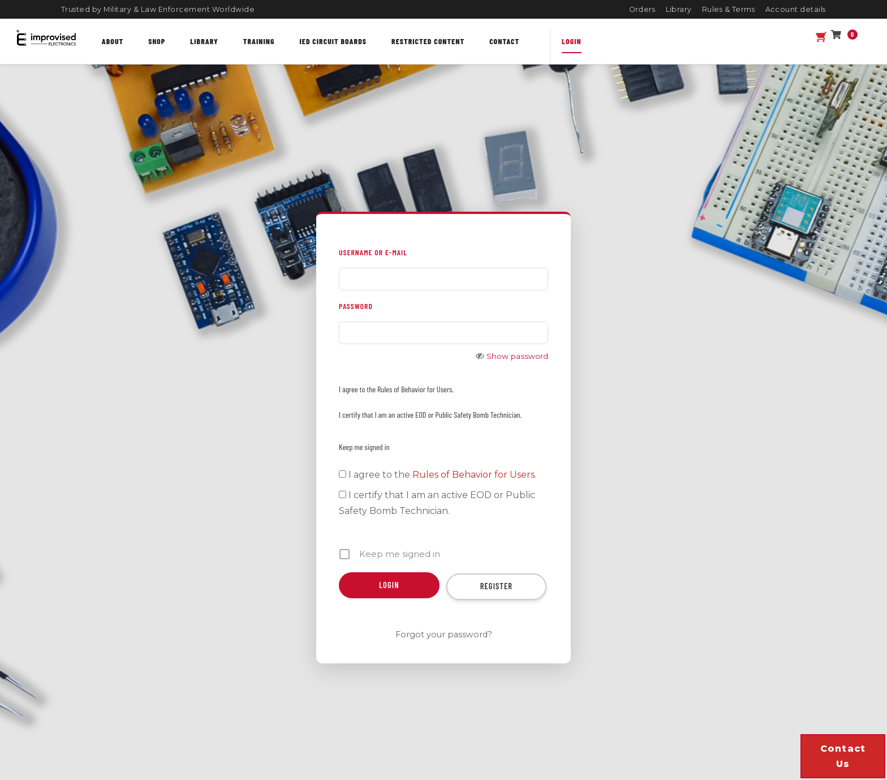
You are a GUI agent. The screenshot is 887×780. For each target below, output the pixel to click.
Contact (504, 41)
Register (496, 586)
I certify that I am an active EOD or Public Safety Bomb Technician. (430, 414)
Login (572, 41)
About (112, 41)
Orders (642, 9)
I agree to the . (437, 474)
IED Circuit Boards (333, 41)
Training (259, 41)
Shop (156, 41)
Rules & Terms (728, 9)
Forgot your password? (443, 634)
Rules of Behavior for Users (473, 474)
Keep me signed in (364, 447)
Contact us (843, 756)
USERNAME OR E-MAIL (373, 252)
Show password (517, 356)
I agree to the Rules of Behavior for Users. (396, 389)
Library (679, 9)
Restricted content (427, 41)
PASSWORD (356, 306)
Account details (795, 9)
